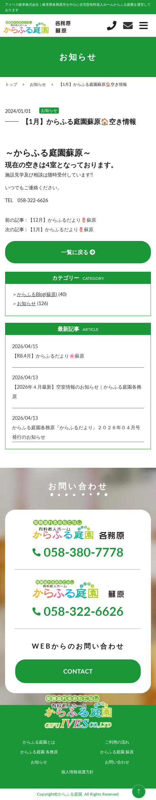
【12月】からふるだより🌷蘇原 (62, 220)
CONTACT (78, 671)
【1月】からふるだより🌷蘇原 (60, 229)
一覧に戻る (78, 252)
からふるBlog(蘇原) (37, 294)
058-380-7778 (78, 551)
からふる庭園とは (39, 742)
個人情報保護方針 (77, 771)
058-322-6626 (78, 611)
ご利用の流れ (117, 742)
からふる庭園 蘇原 (117, 751)
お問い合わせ (117, 762)
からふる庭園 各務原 (39, 751)
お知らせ (49, 110)
